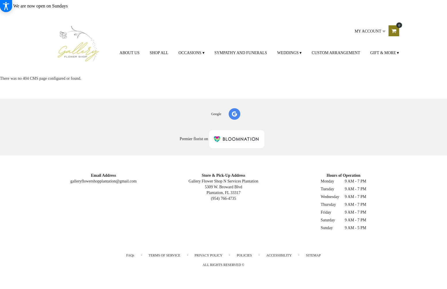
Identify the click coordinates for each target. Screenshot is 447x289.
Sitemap (313, 255)
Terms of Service (164, 255)
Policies (244, 255)
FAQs (130, 255)
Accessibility (279, 255)
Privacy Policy (208, 255)
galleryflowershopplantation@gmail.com (103, 181)
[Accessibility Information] (6, 6)
